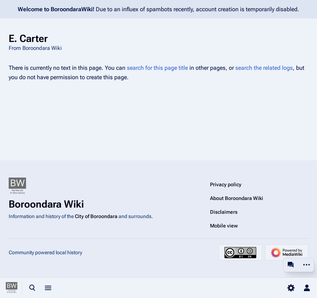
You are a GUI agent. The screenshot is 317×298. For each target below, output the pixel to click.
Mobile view (224, 226)
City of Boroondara (96, 216)
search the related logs (264, 67)
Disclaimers (223, 212)
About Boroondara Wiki (236, 198)
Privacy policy (225, 184)
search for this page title (157, 67)
